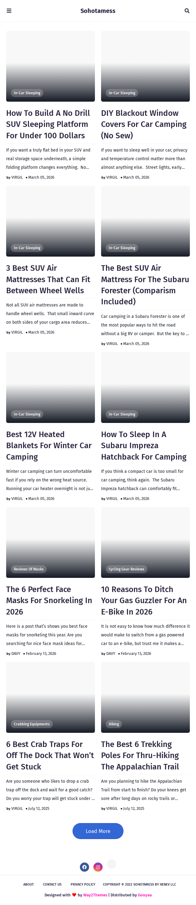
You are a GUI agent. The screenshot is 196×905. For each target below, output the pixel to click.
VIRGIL (17, 177)
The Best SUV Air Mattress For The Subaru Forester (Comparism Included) (145, 284)
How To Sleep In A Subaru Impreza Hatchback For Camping (143, 446)
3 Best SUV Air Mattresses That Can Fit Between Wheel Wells (48, 279)
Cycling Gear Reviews (126, 569)
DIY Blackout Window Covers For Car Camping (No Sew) (143, 124)
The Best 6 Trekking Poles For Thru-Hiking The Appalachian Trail (140, 756)
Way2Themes (95, 895)
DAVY (15, 653)
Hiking (114, 724)
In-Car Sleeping (27, 93)
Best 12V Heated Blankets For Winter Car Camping (49, 446)
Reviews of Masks (29, 569)
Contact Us (52, 885)
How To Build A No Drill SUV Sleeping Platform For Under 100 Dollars (48, 124)
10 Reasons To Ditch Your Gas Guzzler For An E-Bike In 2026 (144, 601)
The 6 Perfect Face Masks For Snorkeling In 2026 (49, 601)
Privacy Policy (83, 885)
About (28, 885)
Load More (98, 831)
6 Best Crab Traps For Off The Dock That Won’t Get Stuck (50, 756)
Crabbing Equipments (32, 724)
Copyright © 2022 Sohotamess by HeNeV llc (139, 885)
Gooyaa (145, 895)
